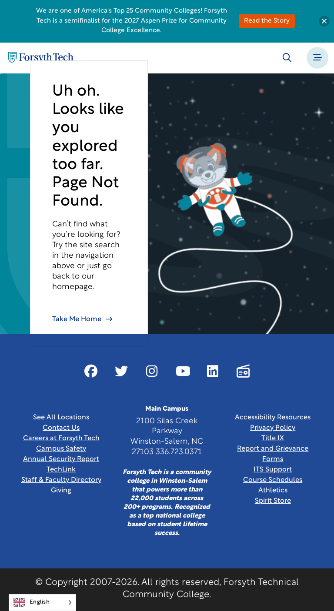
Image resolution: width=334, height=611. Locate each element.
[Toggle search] (287, 58)
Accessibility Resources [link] (273, 417)
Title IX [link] (272, 438)
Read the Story (267, 21)
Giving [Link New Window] (61, 490)
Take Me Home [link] (76, 319)
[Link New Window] (91, 371)
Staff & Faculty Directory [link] (61, 480)
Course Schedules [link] (272, 480)
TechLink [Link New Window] (61, 469)
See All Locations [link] (61, 417)
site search (100, 245)
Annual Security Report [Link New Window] (61, 459)
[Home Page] (40, 58)
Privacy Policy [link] (272, 428)
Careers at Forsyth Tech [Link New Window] (61, 438)
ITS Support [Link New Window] (273, 469)
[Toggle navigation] (317, 58)
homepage (72, 287)
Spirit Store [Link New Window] (273, 501)
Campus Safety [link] (61, 448)
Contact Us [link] (61, 428)
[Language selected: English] (42, 602)
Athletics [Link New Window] (272, 490)
